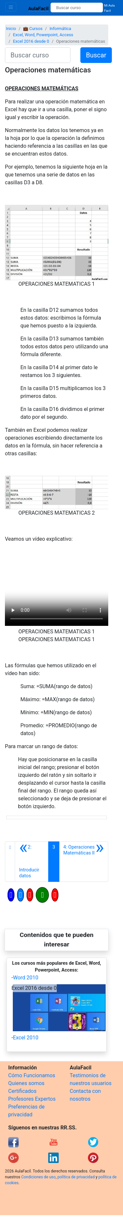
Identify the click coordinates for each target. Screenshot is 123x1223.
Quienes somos (26, 1083)
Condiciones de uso (38, 1177)
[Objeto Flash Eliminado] (56, 600)
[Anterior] (32, 861)
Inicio (11, 28)
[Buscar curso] (77, 7)
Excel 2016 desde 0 (31, 41)
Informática (60, 28)
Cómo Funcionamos (31, 1075)
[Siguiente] (83, 861)
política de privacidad (75, 1177)
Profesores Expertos (31, 1099)
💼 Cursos (32, 28)
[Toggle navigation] (10, 7)
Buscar (96, 55)
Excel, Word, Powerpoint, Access (43, 34)
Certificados (22, 1091)
